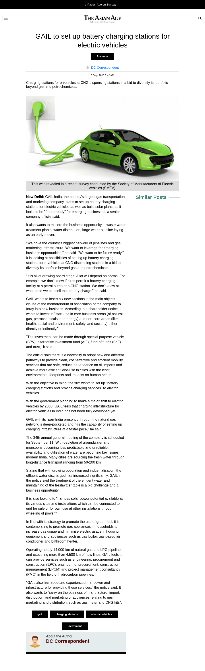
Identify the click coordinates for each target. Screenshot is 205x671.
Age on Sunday (106, 4)
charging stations (67, 614)
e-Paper (90, 4)
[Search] (200, 18)
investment (75, 626)
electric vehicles (102, 614)
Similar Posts (151, 197)
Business (102, 56)
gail (40, 614)
